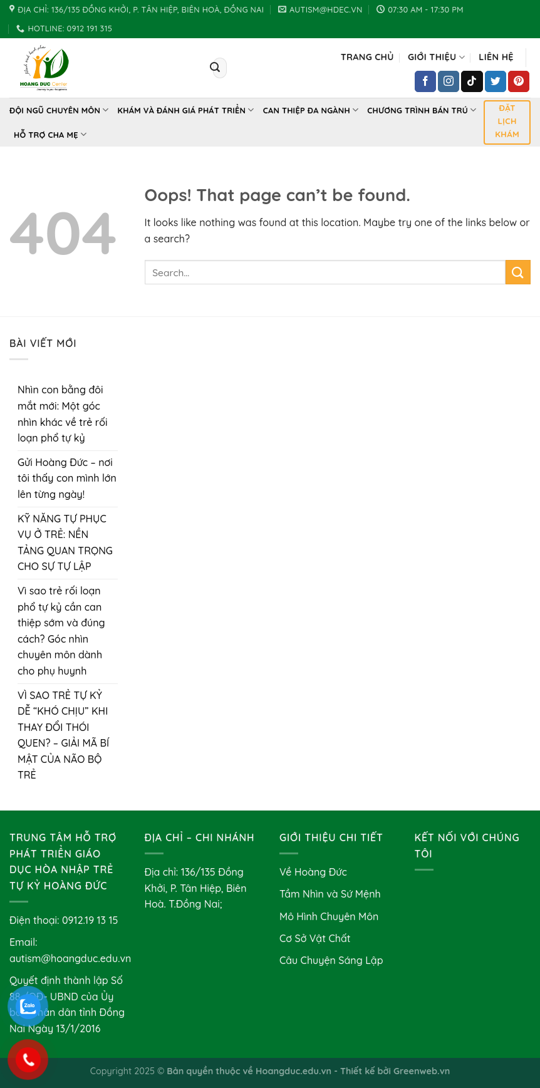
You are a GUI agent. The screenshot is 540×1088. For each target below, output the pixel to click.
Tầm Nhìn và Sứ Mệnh (330, 894)
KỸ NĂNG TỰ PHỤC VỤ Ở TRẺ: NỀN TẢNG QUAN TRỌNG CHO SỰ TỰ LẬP (65, 542)
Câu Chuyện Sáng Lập (331, 960)
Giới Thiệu (436, 57)
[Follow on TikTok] (471, 81)
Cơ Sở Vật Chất (315, 938)
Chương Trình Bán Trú (421, 110)
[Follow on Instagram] (448, 81)
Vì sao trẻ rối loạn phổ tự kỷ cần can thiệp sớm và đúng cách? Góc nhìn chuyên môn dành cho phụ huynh (61, 630)
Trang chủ (367, 57)
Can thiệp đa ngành (311, 110)
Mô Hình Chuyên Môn (328, 916)
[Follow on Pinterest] (518, 81)
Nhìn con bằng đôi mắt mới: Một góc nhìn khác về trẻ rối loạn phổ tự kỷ (63, 413)
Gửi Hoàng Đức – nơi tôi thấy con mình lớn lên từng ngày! (67, 478)
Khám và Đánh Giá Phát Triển (186, 110)
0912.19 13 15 (90, 920)
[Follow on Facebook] (425, 81)
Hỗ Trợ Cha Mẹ (50, 134)
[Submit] (215, 68)
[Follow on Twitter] (495, 81)
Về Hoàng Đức (313, 872)
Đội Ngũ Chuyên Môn (59, 110)
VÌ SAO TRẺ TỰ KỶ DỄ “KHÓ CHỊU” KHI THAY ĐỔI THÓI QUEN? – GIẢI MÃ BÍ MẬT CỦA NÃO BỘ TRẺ (63, 735)
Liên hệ (496, 57)
